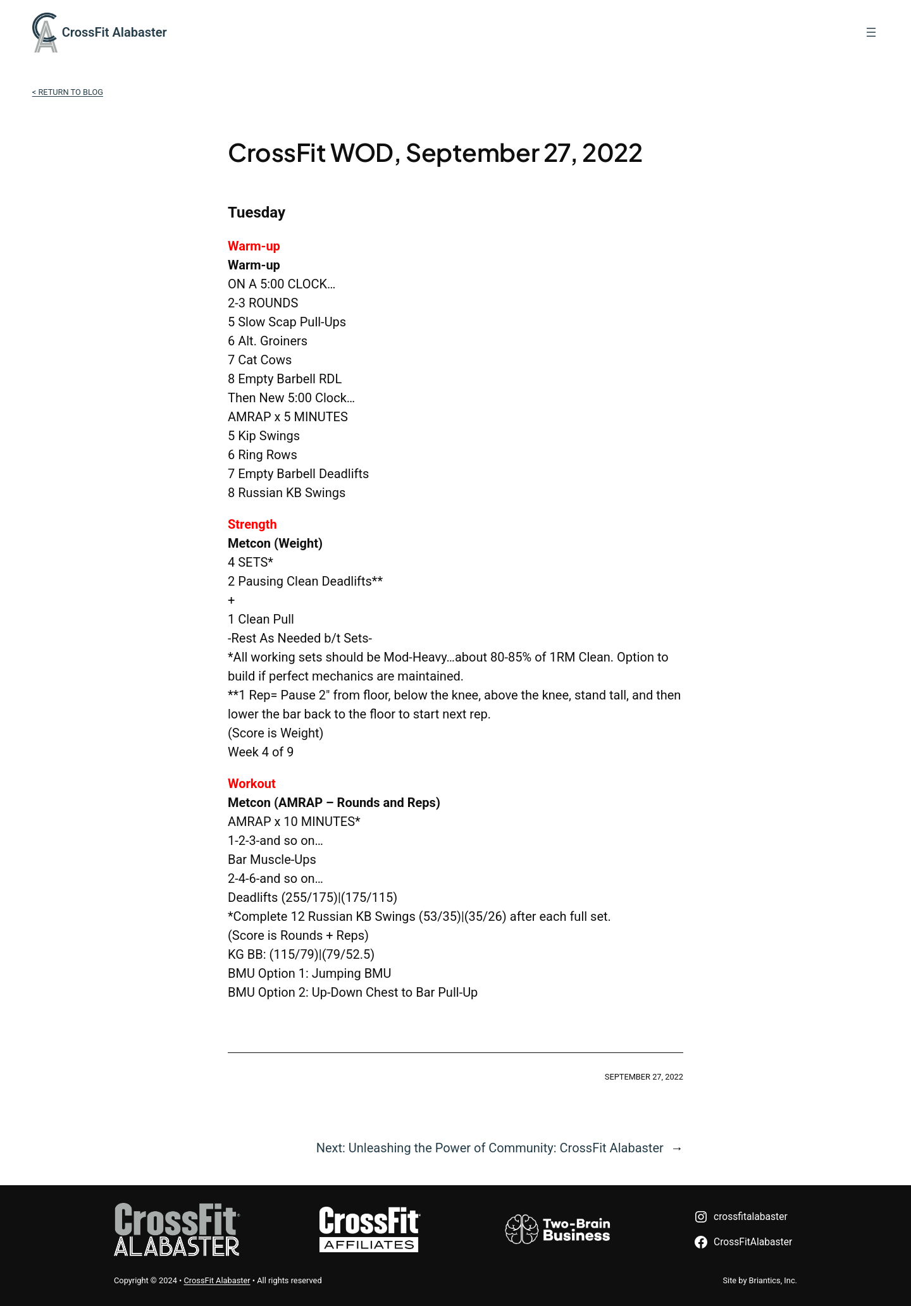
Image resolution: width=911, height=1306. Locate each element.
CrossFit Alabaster (114, 32)
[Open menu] (871, 32)
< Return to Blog (67, 92)
